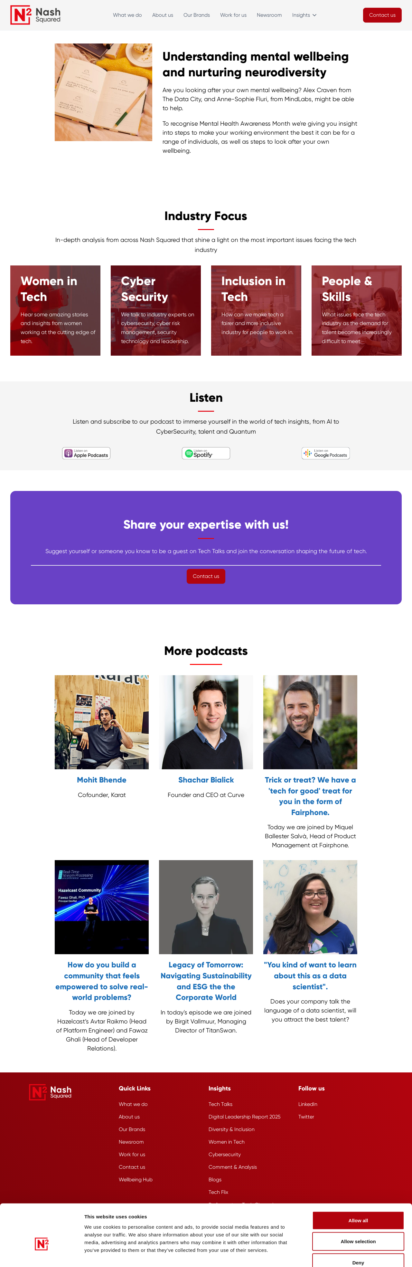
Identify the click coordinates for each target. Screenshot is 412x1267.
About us (162, 15)
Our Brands (196, 15)
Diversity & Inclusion (232, 1129)
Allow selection (358, 1203)
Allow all (358, 1182)
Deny (358, 1224)
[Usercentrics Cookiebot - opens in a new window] (42, 1254)
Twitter (306, 1117)
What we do (127, 15)
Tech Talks (220, 1104)
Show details (349, 1254)
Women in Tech (227, 1142)
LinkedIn (307, 1104)
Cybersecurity (225, 1154)
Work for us (233, 15)
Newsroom (269, 15)
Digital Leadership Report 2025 (245, 1117)
